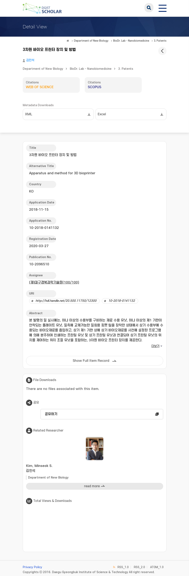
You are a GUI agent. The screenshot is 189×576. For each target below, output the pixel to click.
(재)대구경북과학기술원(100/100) (54, 282)
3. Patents (160, 40)
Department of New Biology (91, 40)
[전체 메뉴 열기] (162, 8)
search (148, 7)
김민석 (30, 60)
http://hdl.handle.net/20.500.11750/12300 (66, 301)
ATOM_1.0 (157, 567)
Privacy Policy (32, 567)
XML (28, 114)
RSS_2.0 (139, 567)
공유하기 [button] (51, 414)
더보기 (155, 346)
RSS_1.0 (123, 567)
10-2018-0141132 (121, 301)
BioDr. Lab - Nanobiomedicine (131, 40)
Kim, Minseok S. (94, 468)
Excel (102, 114)
